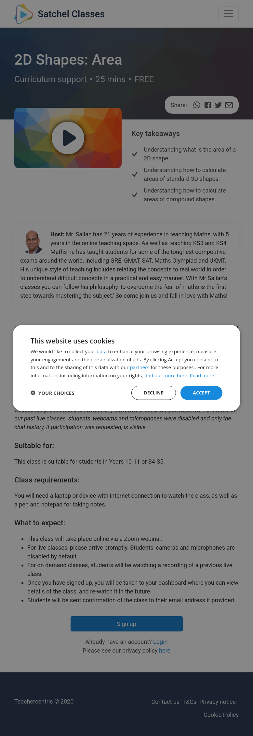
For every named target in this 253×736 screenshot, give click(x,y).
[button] (52, 393)
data (102, 351)
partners (139, 367)
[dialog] (126, 368)
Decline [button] (153, 393)
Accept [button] (201, 393)
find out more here (165, 375)
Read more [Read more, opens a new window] (202, 375)
